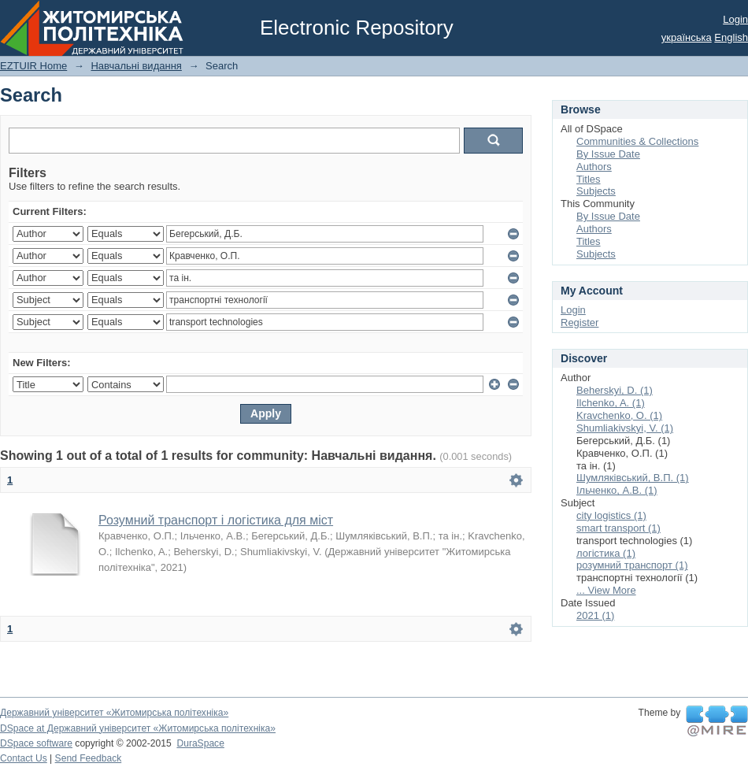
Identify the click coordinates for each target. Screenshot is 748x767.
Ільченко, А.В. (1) (616, 490)
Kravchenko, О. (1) (619, 415)
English (731, 37)
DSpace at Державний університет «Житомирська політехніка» (138, 728)
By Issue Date (608, 154)
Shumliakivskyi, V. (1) (624, 428)
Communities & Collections (637, 141)
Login (735, 19)
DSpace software (36, 743)
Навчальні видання (136, 66)
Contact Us (23, 758)
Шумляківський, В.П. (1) (632, 478)
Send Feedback (88, 758)
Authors (594, 166)
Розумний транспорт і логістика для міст (215, 520)
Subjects (596, 191)
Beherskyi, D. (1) (614, 390)
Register (579, 322)
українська (686, 37)
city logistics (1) (611, 515)
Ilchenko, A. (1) (610, 403)
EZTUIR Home (33, 66)
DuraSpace (200, 743)
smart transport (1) (618, 528)
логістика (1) (605, 553)
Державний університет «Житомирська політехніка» (114, 712)
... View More (606, 590)
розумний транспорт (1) (632, 565)
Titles (588, 179)
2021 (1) (595, 615)
